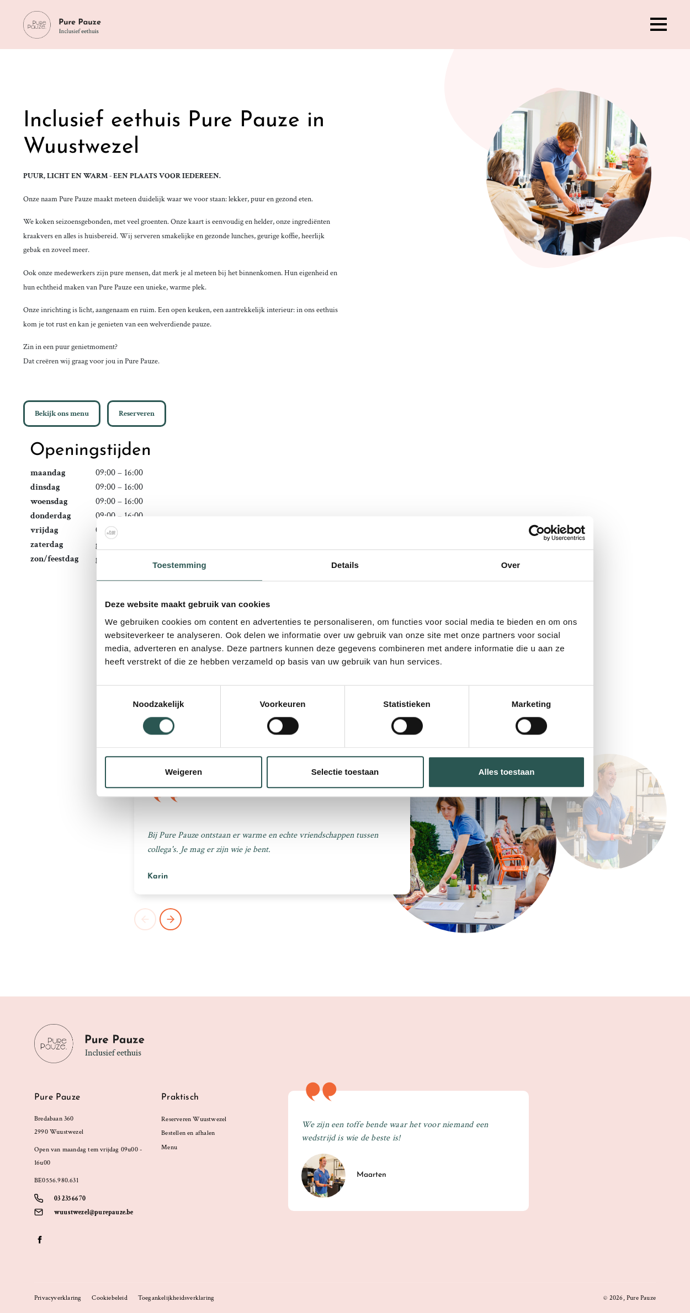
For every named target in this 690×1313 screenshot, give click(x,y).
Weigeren (183, 771)
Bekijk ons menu (62, 414)
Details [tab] (345, 565)
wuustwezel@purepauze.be (94, 1212)
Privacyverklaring (57, 1298)
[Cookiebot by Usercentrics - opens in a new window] (537, 532)
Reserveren (137, 414)
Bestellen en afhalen (188, 1133)
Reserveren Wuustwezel (193, 1119)
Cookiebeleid (109, 1298)
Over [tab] (511, 565)
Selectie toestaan (345, 771)
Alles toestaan (507, 771)
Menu (169, 1147)
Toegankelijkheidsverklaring (176, 1298)
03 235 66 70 (70, 1198)
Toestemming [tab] (179, 565)
